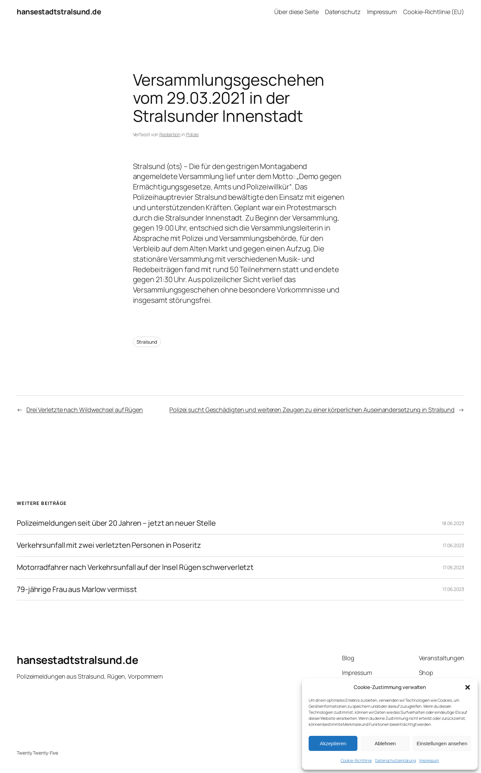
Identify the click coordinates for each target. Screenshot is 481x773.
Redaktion (169, 134)
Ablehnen (384, 743)
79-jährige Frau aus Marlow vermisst (77, 589)
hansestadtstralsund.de (59, 12)
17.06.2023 (453, 545)
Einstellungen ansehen (442, 743)
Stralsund (147, 342)
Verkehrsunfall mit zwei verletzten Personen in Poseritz (109, 545)
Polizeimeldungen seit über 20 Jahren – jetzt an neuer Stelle (116, 523)
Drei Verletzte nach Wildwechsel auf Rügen (84, 410)
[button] (467, 687)
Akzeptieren (333, 743)
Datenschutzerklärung (395, 760)
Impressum (429, 760)
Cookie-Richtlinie (356, 760)
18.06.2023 (453, 523)
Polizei (192, 134)
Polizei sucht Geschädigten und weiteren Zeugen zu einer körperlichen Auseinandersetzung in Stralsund (312, 410)
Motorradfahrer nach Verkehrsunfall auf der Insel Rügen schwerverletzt (135, 567)
